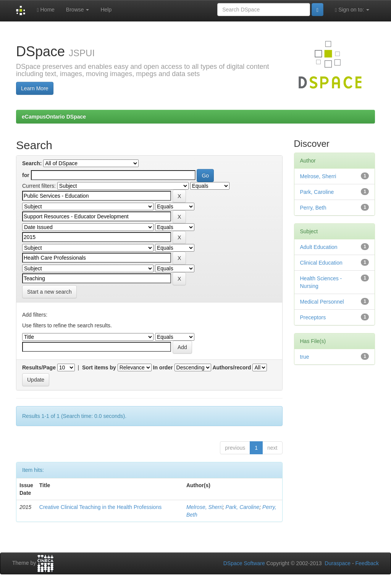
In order (163, 367)
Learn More (34, 88)
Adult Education (319, 247)
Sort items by (99, 367)
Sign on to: (352, 10)
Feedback (367, 563)
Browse (77, 10)
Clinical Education (321, 263)
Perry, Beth (313, 208)
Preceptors (313, 317)
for (25, 175)
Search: (32, 163)
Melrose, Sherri (204, 507)
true (304, 357)
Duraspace (338, 563)
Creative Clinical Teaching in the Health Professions (100, 507)
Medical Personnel (322, 302)
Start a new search (49, 292)
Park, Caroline (243, 507)
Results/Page (39, 367)
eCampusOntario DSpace (54, 117)
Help (105, 10)
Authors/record (231, 367)
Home (45, 10)
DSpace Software (244, 563)
